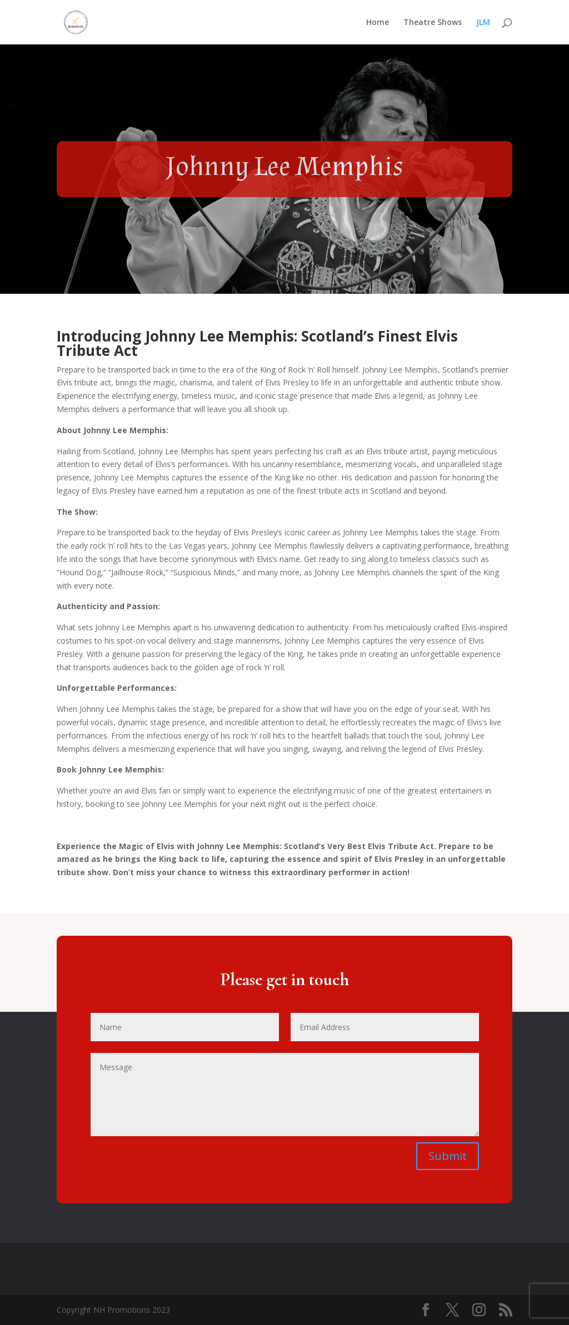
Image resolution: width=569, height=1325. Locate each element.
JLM (483, 22)
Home (377, 22)
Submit (447, 1155)
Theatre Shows (432, 22)
